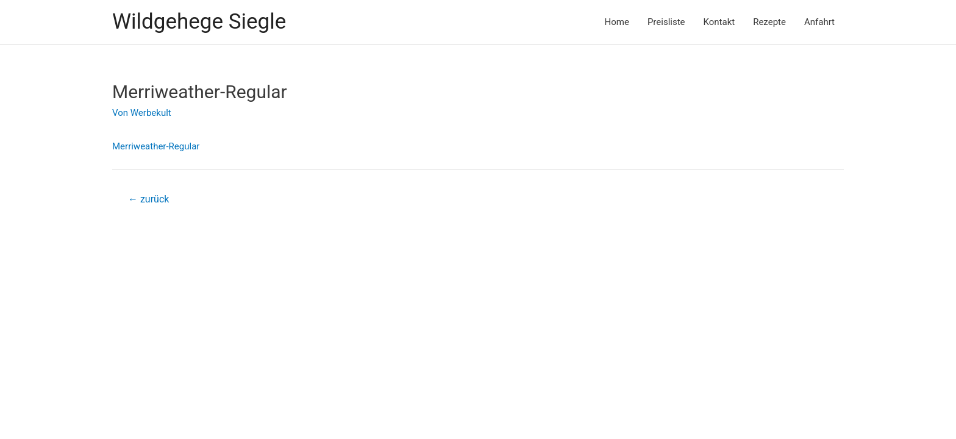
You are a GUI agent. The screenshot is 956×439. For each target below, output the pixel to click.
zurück (148, 199)
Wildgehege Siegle (199, 21)
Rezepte (769, 21)
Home (617, 21)
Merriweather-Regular (155, 146)
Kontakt (719, 21)
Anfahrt (819, 21)
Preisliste (666, 21)
